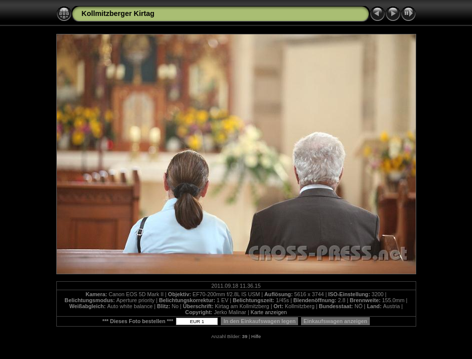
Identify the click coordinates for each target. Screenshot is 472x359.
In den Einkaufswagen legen (259, 321)
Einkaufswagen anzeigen (335, 321)
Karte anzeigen (269, 312)
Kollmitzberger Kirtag (118, 13)
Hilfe (256, 336)
